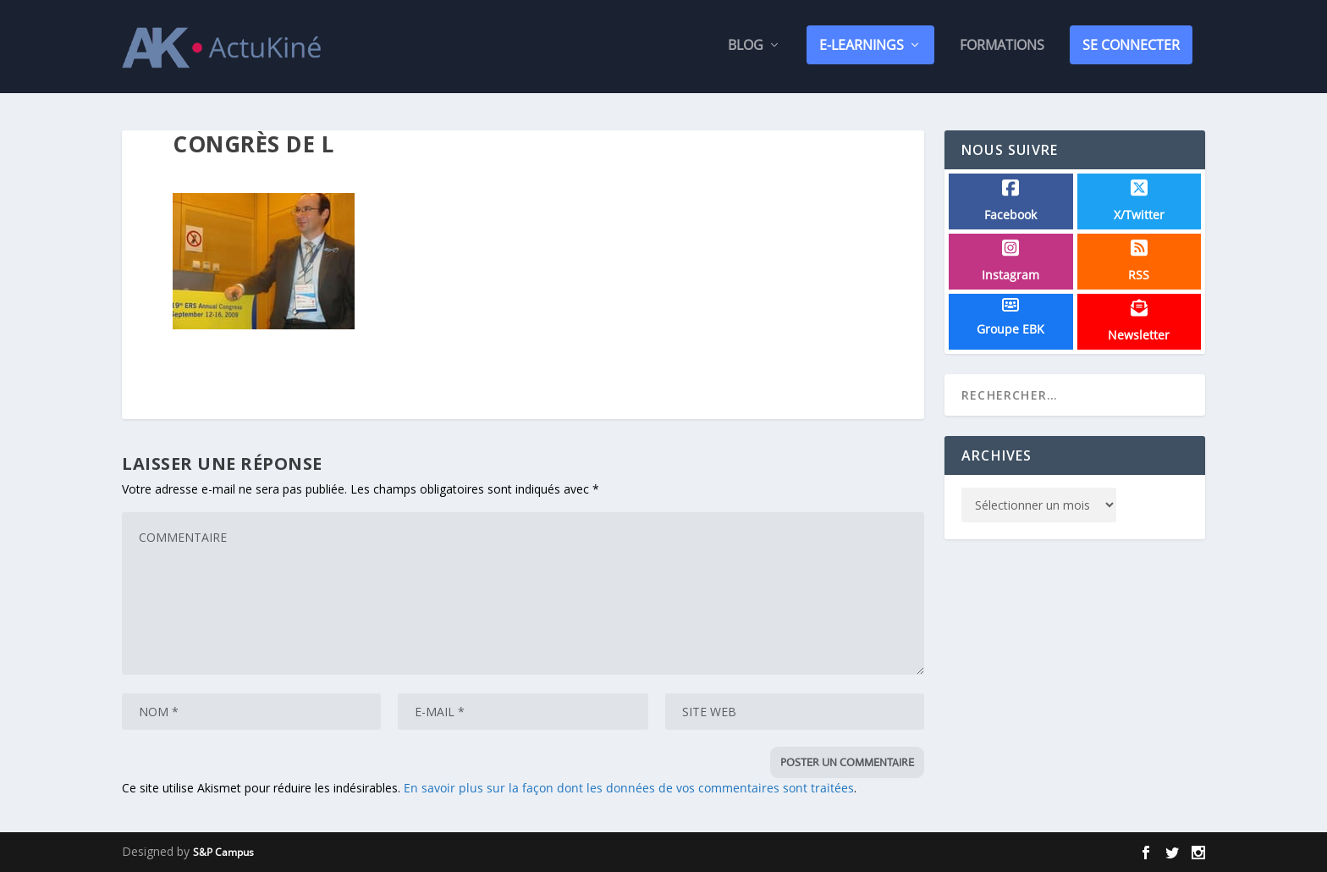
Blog (745, 49)
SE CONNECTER (1131, 48)
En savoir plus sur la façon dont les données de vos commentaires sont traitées (629, 789)
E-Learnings (861, 48)
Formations (1002, 49)
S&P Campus (223, 852)
